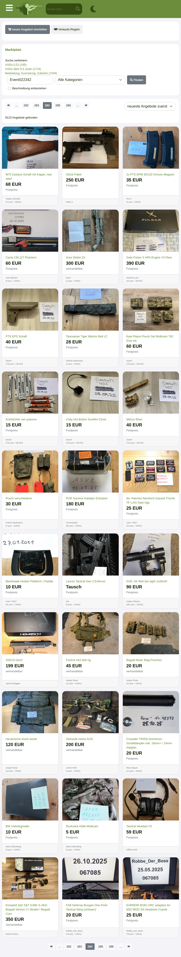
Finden (136, 80)
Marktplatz (13, 50)
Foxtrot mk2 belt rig (78, 660)
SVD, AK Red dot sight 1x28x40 (146, 581)
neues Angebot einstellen (27, 29)
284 (47, 105)
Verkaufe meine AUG (79, 739)
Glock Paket (73, 174)
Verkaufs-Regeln (67, 29)
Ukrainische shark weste (21, 739)
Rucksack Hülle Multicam (82, 826)
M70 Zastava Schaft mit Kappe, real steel (28, 176)
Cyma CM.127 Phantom (21, 257)
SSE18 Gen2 (14, 660)
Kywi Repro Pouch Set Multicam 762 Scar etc (149, 338)
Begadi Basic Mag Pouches (144, 660)
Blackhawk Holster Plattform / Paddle (29, 581)
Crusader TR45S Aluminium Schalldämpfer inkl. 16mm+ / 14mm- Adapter (149, 743)
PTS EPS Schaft (16, 336)
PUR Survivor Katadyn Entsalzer (87, 498)
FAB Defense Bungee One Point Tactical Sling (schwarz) (86, 907)
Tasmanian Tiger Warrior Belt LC (86, 336)
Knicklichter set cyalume (21, 419)
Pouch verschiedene (19, 498)
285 (58, 105)
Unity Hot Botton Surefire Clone (86, 419)
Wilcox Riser (134, 419)
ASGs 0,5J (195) (16, 64)
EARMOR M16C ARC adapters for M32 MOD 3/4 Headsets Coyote (148, 907)
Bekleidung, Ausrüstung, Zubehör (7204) (31, 73)
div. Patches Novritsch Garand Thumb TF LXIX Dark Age (150, 500)
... (17, 105)
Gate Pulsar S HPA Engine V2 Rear (149, 257)
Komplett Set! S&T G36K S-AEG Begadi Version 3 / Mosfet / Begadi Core (28, 909)
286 (68, 105)
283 (36, 105)
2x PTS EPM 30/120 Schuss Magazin (150, 174)
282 (26, 105)
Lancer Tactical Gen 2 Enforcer (85, 581)
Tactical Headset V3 (139, 826)
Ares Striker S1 (75, 257)
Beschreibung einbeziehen (29, 88)
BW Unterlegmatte (17, 826)
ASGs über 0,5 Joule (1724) (23, 69)
